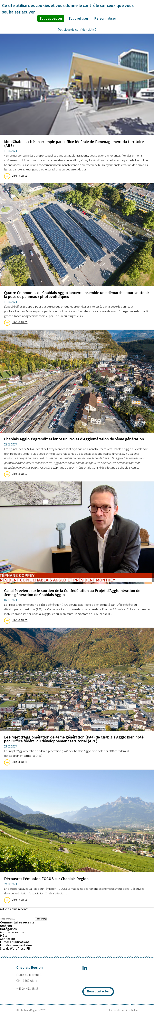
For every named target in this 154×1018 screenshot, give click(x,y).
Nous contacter (98, 991)
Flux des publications (14, 942)
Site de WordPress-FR (15, 948)
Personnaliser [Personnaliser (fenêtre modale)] (105, 18)
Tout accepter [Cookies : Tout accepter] (50, 18)
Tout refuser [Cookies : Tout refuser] (78, 18)
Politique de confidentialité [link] (77, 29)
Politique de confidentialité (122, 1010)
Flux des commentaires (16, 945)
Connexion (7, 939)
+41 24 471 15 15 (27, 988)
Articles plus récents (14, 909)
